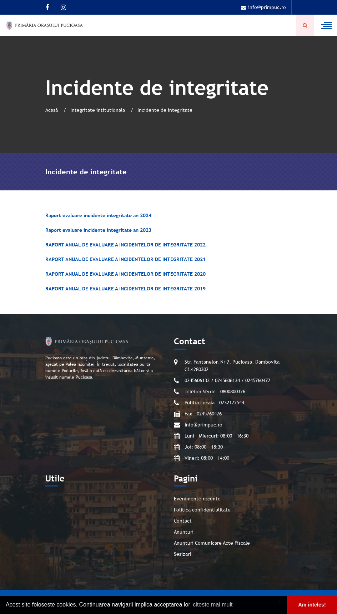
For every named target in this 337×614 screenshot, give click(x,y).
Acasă (52, 110)
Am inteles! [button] (312, 605)
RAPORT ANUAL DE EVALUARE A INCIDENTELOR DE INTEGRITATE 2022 (125, 245)
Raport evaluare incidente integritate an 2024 (98, 215)
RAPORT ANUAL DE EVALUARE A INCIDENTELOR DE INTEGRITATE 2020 (125, 274)
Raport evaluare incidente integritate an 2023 (98, 230)
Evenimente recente (197, 498)
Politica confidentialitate (202, 510)
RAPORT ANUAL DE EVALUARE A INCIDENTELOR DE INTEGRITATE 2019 (125, 288)
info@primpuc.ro (263, 7)
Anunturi (183, 532)
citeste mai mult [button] (212, 604)
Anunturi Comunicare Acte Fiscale (212, 543)
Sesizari (182, 554)
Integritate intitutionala (98, 110)
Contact (183, 521)
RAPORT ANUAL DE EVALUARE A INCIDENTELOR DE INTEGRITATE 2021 (125, 259)
